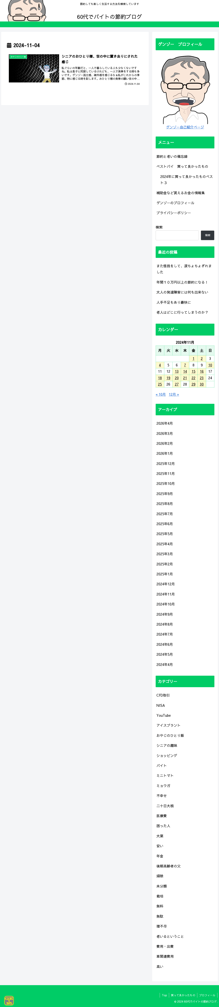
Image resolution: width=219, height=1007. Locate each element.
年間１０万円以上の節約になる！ (182, 282)
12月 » (174, 394)
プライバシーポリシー (173, 212)
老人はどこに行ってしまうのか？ (182, 312)
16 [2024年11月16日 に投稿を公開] (202, 371)
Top (164, 995)
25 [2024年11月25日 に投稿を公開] (160, 384)
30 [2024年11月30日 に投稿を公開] (202, 384)
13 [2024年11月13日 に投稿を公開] (177, 371)
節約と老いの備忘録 (172, 156)
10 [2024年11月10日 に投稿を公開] (210, 365)
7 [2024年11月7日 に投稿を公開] (185, 365)
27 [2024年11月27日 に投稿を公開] (177, 384)
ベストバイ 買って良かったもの (182, 166)
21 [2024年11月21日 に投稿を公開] (185, 377)
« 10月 (161, 394)
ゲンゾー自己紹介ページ (185, 127)
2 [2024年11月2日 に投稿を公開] (202, 358)
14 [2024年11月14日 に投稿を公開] (185, 371)
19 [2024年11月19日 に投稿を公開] (168, 377)
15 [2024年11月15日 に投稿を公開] (193, 371)
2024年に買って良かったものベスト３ (186, 179)
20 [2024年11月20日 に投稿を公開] (177, 377)
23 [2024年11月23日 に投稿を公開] (202, 377)
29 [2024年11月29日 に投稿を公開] (193, 384)
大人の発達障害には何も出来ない (182, 292)
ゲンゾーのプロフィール (175, 202)
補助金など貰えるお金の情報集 (180, 192)
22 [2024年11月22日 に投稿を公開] (193, 377)
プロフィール (207, 995)
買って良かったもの (183, 995)
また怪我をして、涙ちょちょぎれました (184, 268)
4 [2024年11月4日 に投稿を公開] (160, 365)
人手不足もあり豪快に (173, 302)
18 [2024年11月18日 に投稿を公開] (160, 377)
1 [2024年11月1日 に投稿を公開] (193, 358)
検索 (159, 227)
